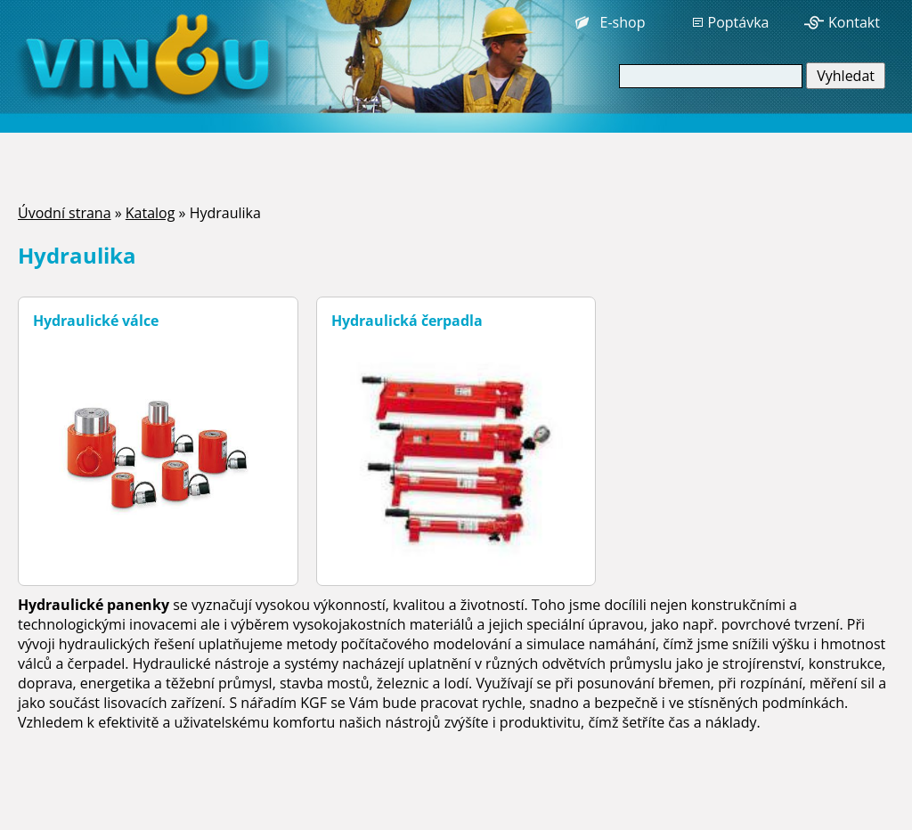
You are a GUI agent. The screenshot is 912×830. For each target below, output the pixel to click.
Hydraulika (225, 213)
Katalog (150, 213)
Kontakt (854, 22)
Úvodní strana (64, 213)
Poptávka (739, 22)
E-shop (623, 22)
